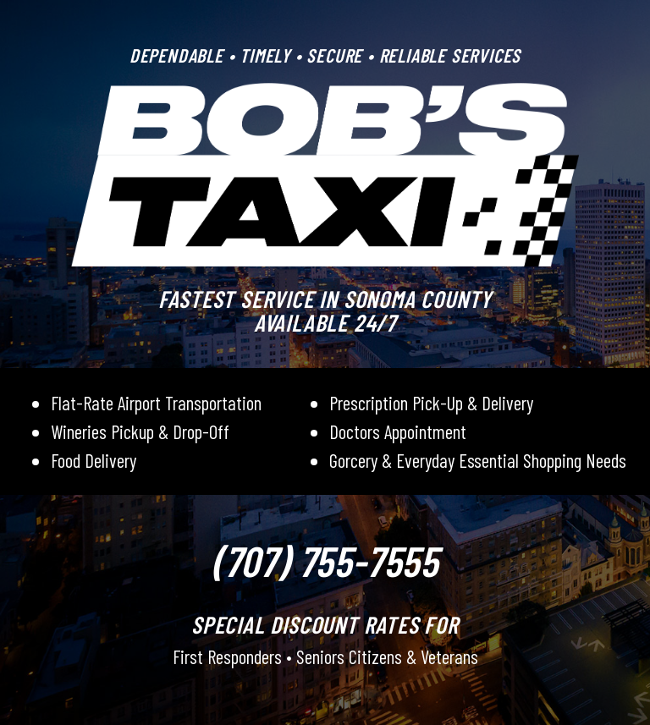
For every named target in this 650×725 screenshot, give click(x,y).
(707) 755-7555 (325, 560)
